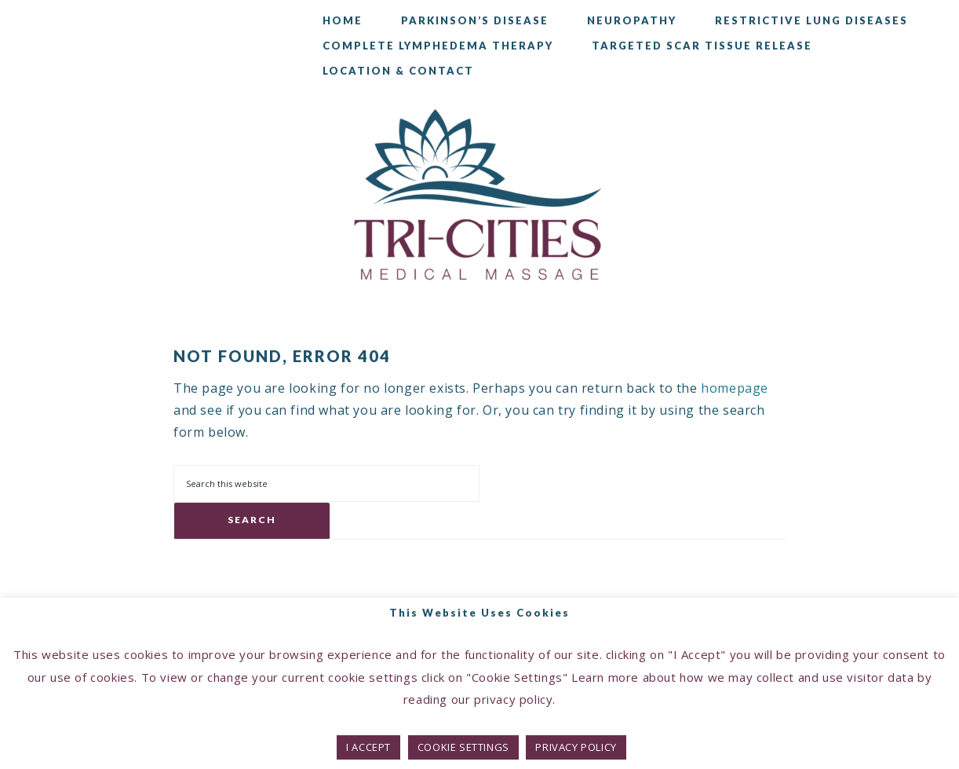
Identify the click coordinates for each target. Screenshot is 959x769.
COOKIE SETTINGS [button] (463, 747)
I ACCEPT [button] (368, 747)
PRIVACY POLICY (575, 747)
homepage (734, 388)
